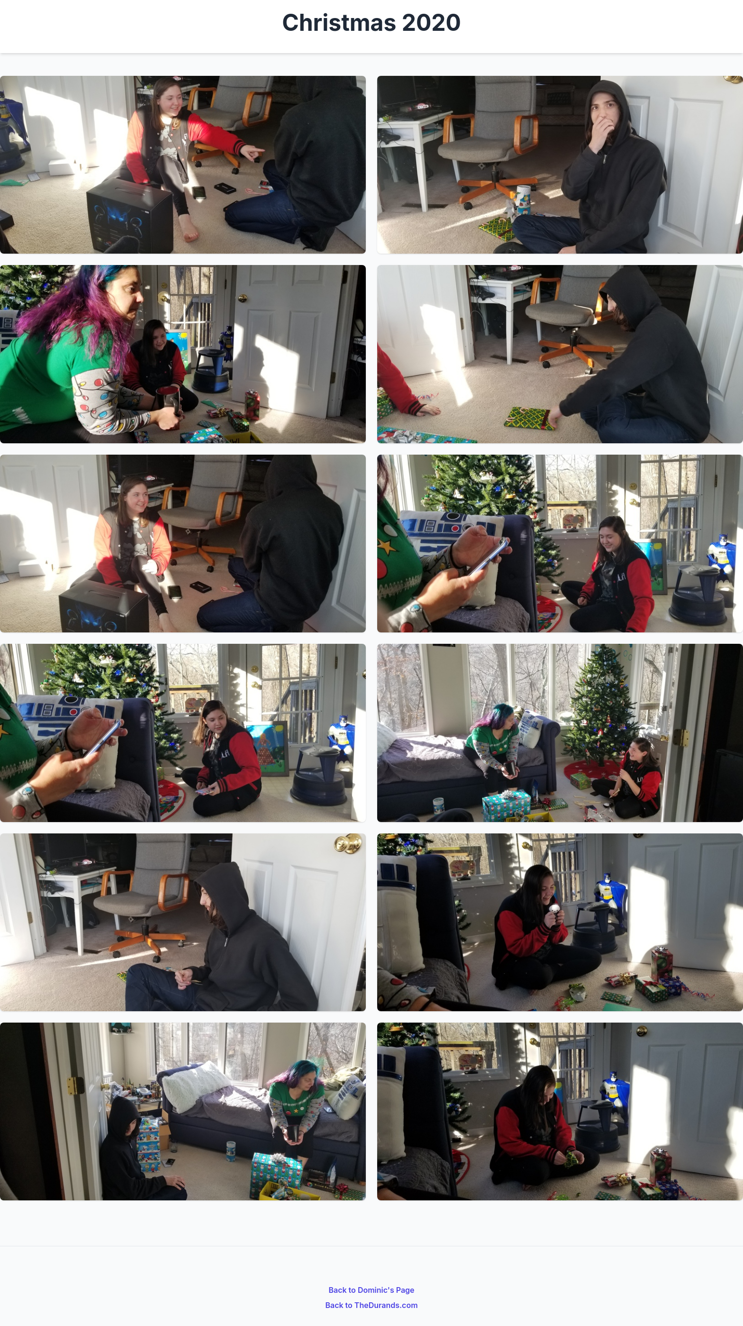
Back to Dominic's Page (371, 1290)
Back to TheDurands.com (371, 1305)
